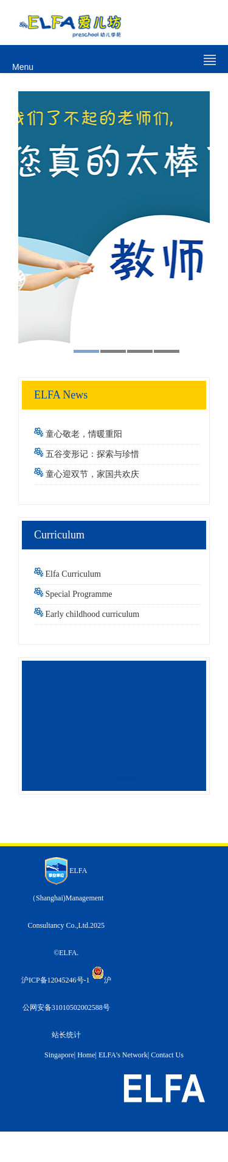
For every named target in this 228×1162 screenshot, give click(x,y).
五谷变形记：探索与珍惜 (92, 454)
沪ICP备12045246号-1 (55, 980)
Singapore (59, 1055)
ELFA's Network (123, 1055)
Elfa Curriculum (73, 574)
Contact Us (167, 1055)
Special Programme (79, 594)
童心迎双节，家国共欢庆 (92, 474)
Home (86, 1055)
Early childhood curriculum (93, 614)
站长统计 (66, 1035)
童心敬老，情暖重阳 (84, 434)
